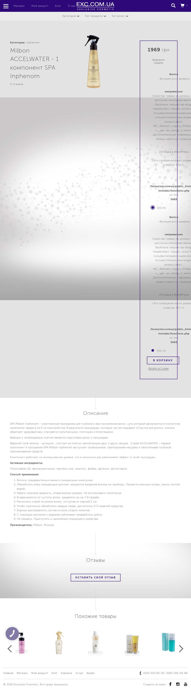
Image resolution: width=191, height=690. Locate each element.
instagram (178, 684)
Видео (91, 673)
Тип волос (118, 16)
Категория (69, 16)
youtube (185, 684)
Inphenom (33, 42)
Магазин (19, 5)
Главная (8, 673)
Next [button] (181, 649)
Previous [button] (10, 649)
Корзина (66, 673)
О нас (72, 5)
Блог (58, 5)
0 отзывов (16, 84)
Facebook (170, 684)
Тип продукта (94, 16)
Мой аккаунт (39, 5)
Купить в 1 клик (158, 368)
